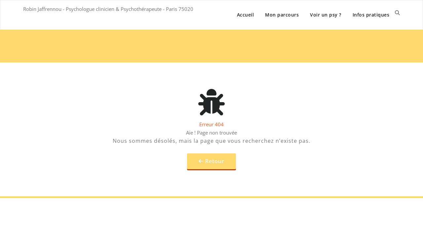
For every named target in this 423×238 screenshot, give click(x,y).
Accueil (245, 15)
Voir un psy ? (325, 15)
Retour (214, 161)
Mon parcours (282, 15)
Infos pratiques (371, 15)
